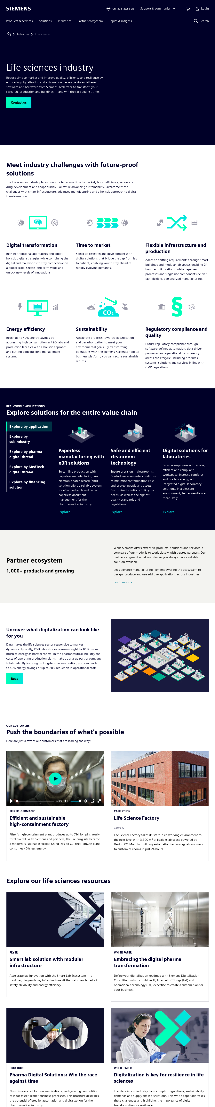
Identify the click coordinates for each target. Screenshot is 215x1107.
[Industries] (23, 34)
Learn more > (123, 582)
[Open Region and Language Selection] (120, 8)
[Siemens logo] (18, 9)
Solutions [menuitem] (45, 21)
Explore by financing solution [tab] (27, 484)
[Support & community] (158, 8)
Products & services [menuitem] (19, 21)
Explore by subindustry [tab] (19, 439)
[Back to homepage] (8, 34)
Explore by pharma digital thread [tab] (25, 454)
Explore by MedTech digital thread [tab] (26, 469)
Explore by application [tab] (28, 426)
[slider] (35, 801)
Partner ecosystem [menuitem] (90, 21)
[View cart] (188, 8)
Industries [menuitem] (64, 21)
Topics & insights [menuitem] (120, 21)
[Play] (11, 801)
